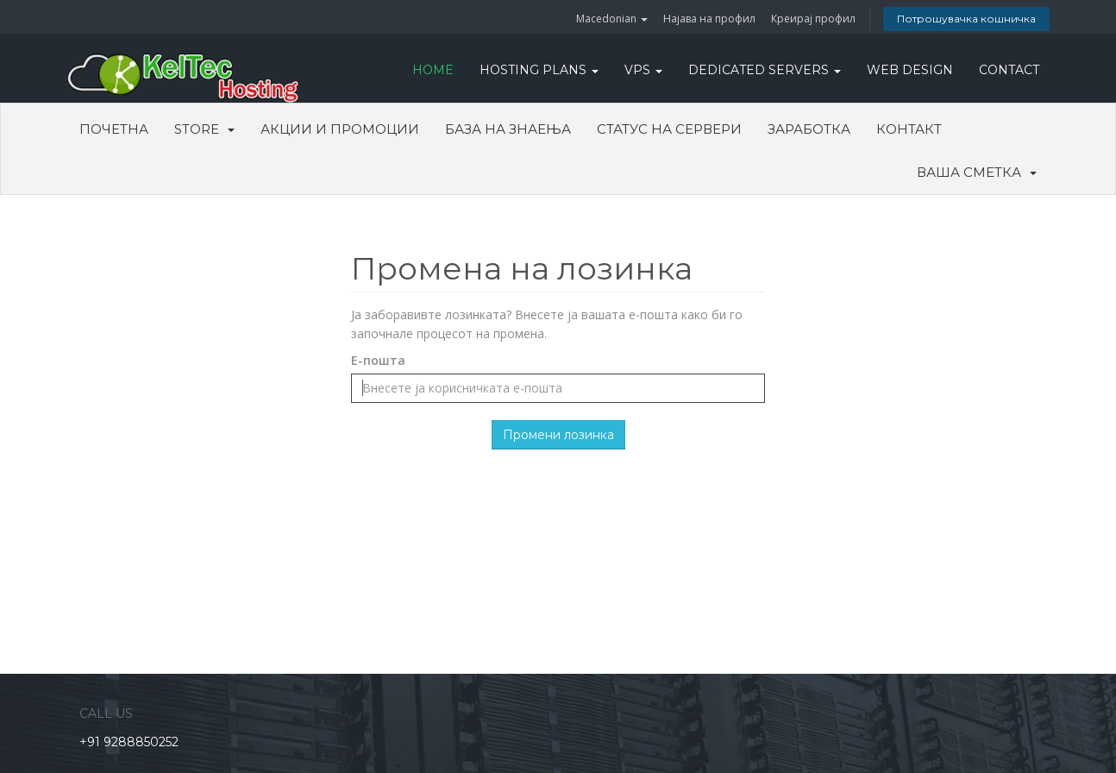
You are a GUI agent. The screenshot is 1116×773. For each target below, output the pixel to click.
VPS (643, 70)
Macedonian (612, 18)
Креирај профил (813, 18)
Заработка (809, 129)
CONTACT (1009, 70)
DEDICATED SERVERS (764, 70)
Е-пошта (378, 360)
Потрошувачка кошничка (966, 18)
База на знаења (508, 129)
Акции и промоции (339, 129)
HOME (433, 70)
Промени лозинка (558, 435)
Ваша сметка (977, 172)
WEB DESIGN (910, 70)
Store (204, 129)
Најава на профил (709, 18)
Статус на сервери (669, 129)
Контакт (909, 129)
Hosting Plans (539, 70)
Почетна (113, 129)
